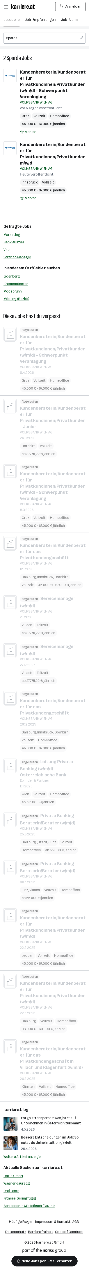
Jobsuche (12, 20)
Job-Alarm (69, 20)
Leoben (27, 955)
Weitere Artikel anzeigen (23, 1157)
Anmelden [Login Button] (70, 6)
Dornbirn (29, 446)
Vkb (6, 250)
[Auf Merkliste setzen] (28, 132)
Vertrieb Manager (17, 257)
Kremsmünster (16, 284)
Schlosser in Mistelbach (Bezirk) (29, 1206)
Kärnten (28, 1086)
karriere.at (52, 1167)
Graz (25, 116)
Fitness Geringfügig (20, 1198)
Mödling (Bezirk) (16, 299)
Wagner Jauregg (17, 1183)
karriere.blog (16, 1109)
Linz (53, 842)
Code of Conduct (69, 1232)
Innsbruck (30, 182)
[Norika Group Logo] (44, 1251)
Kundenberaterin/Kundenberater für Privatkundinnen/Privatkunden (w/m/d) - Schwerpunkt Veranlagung (53, 84)
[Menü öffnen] (6, 7)
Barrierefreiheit (40, 1232)
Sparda (14, 58)
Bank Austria (14, 242)
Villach (27, 625)
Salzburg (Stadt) (35, 842)
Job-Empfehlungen (40, 20)
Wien (25, 794)
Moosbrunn (13, 291)
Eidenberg (12, 276)
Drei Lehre (11, 1191)
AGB (75, 1222)
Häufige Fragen (21, 1222)
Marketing (12, 235)
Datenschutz (15, 1232)
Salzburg (29, 577)
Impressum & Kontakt (53, 1222)
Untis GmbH (13, 1176)
